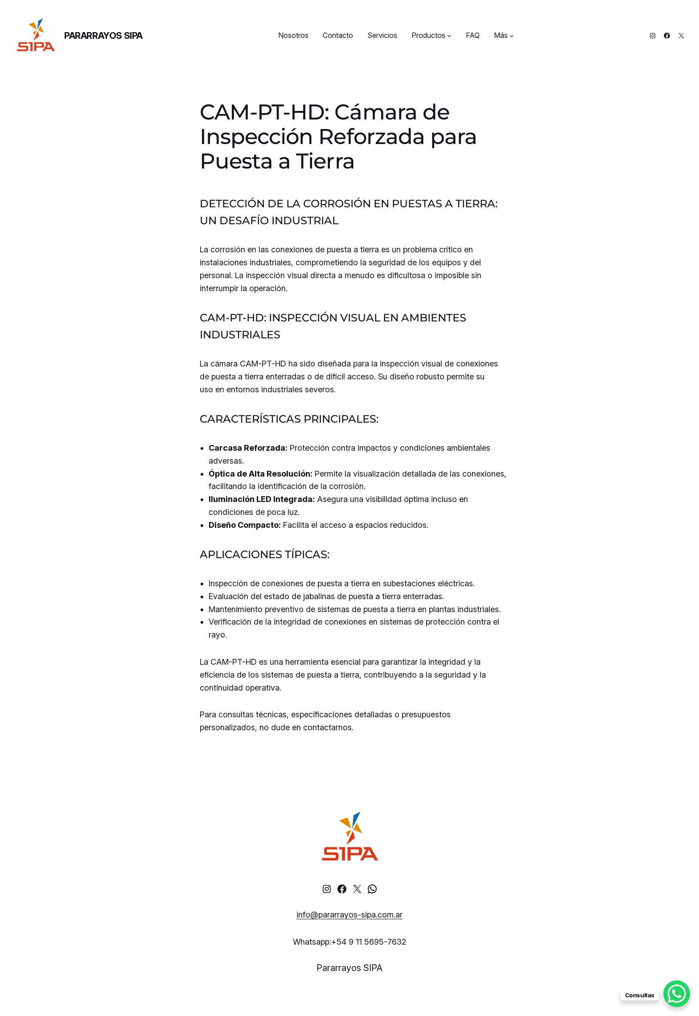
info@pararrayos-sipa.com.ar (349, 914)
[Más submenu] (512, 35)
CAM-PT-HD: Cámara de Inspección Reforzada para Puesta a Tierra (338, 137)
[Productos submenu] (449, 35)
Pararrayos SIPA (103, 35)
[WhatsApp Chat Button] (676, 993)
